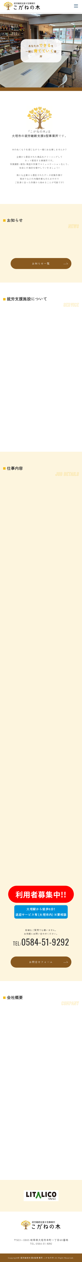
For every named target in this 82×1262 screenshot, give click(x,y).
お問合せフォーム (41, 962)
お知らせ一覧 (41, 263)
